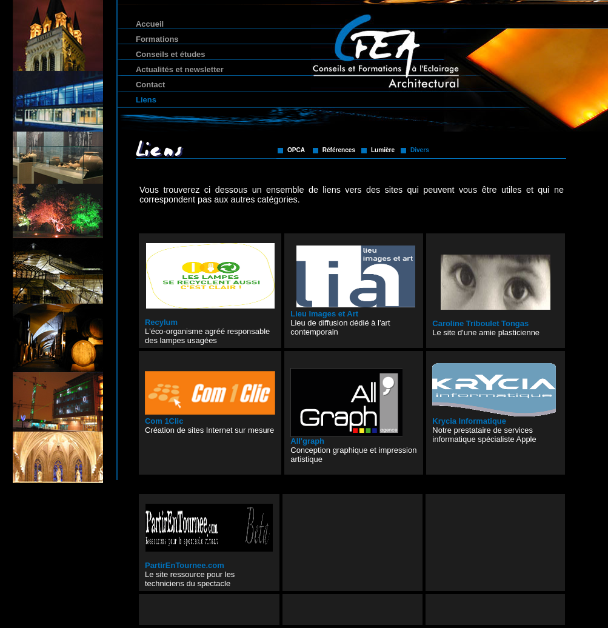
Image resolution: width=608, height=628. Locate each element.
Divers (419, 150)
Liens (146, 99)
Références (338, 150)
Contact (150, 84)
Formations (157, 39)
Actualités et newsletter (180, 69)
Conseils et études (170, 54)
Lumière (383, 150)
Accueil (150, 23)
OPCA (296, 150)
